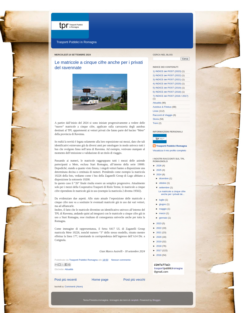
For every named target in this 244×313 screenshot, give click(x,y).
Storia (156, 119)
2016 (159, 255)
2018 (159, 246)
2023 (159, 223)
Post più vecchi (134, 279)
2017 (159, 250)
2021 (159, 232)
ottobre (163, 183)
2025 (159, 170)
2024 (159, 174)
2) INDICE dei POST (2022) (167, 75)
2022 (159, 228)
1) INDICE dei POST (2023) (167, 71)
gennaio (163, 217)
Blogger (156, 300)
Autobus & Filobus (162, 107)
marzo (162, 213)
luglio (162, 200)
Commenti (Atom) (74, 286)
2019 (159, 241)
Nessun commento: (121, 260)
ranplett (134, 300)
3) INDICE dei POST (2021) (167, 79)
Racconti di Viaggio (163, 115)
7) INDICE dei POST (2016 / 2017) (170, 96)
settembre (164, 187)
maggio (163, 209)
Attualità (69, 269)
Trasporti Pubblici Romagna (171, 146)
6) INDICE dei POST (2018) (167, 92)
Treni (155, 123)
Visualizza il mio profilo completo (169, 150)
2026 (159, 165)
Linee (156, 111)
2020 (159, 237)
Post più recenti (66, 279)
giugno (163, 204)
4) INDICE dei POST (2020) (167, 83)
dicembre (164, 178)
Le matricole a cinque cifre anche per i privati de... (172, 192)
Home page (100, 279)
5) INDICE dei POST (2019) (167, 87)
